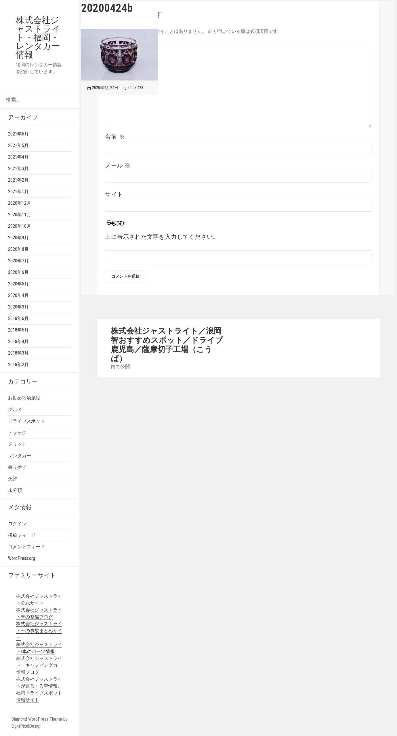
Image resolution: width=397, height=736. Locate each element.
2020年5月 (18, 284)
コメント (121, 43)
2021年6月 (18, 134)
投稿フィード (22, 535)
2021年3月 (18, 168)
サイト (114, 194)
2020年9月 (18, 237)
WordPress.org (21, 558)
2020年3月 (18, 307)
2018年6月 (18, 318)
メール (118, 165)
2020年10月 (19, 226)
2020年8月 (18, 249)
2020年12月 (19, 203)
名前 (115, 136)
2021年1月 (18, 191)
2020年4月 (18, 295)
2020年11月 (19, 214)
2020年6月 (18, 272)
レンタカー (19, 455)
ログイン (17, 523)
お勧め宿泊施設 (24, 398)
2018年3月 (18, 353)
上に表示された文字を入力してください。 (162, 236)
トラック (17, 432)
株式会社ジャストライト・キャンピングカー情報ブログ (39, 665)
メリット (17, 444)
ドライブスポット (26, 421)
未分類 (15, 490)
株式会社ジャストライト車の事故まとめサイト (39, 630)
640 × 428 (135, 87)
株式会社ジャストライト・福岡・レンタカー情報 (38, 37)
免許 (12, 478)
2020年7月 (18, 260)
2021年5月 (18, 145)
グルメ (15, 409)
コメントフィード (26, 546)
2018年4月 (18, 341)
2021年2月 (18, 180)
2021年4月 (18, 157)
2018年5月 (18, 330)
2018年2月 (18, 364)
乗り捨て (17, 467)
